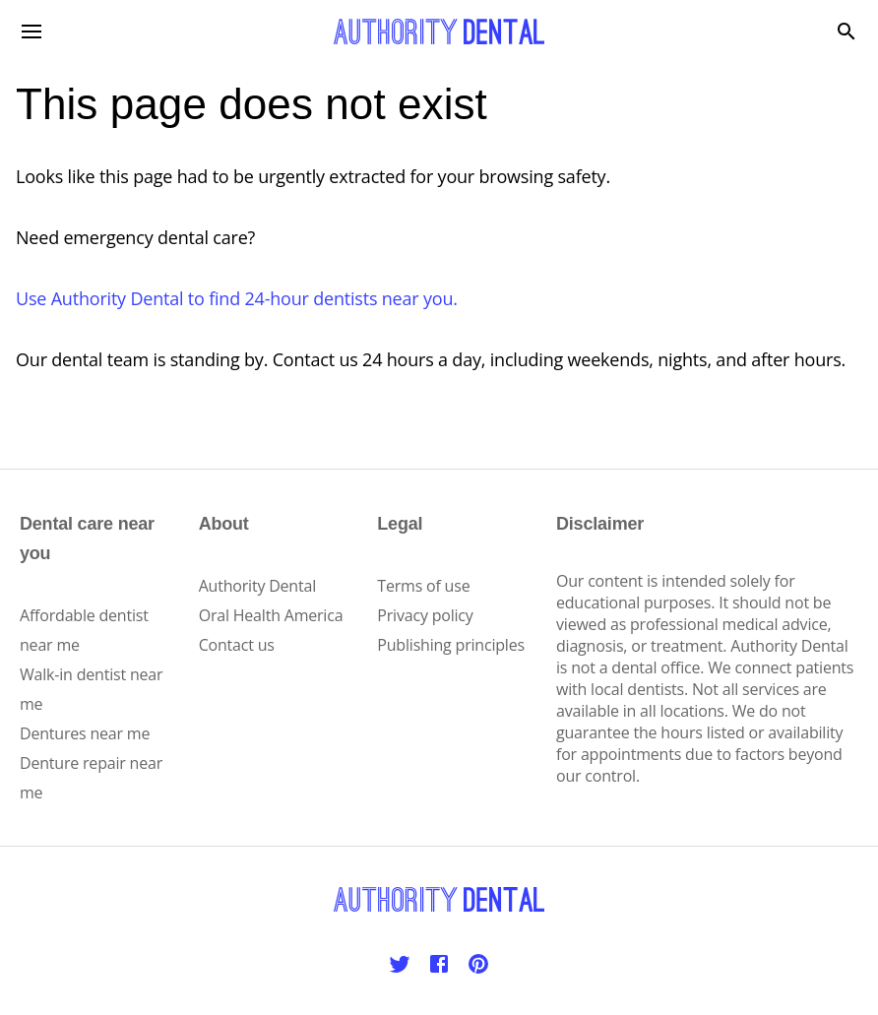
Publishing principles (451, 645)
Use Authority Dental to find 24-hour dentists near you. (237, 298)
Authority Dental (257, 586)
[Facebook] (439, 964)
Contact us (237, 645)
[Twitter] (399, 964)
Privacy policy (424, 615)
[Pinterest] (478, 964)
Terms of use (423, 586)
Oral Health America (271, 615)
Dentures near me (85, 733)
